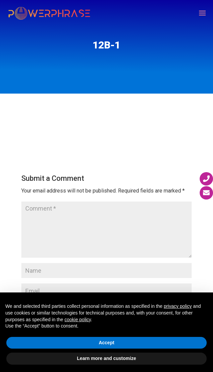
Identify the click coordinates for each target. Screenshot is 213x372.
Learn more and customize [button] (106, 358)
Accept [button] (106, 342)
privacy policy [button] (178, 306)
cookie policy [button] (77, 319)
